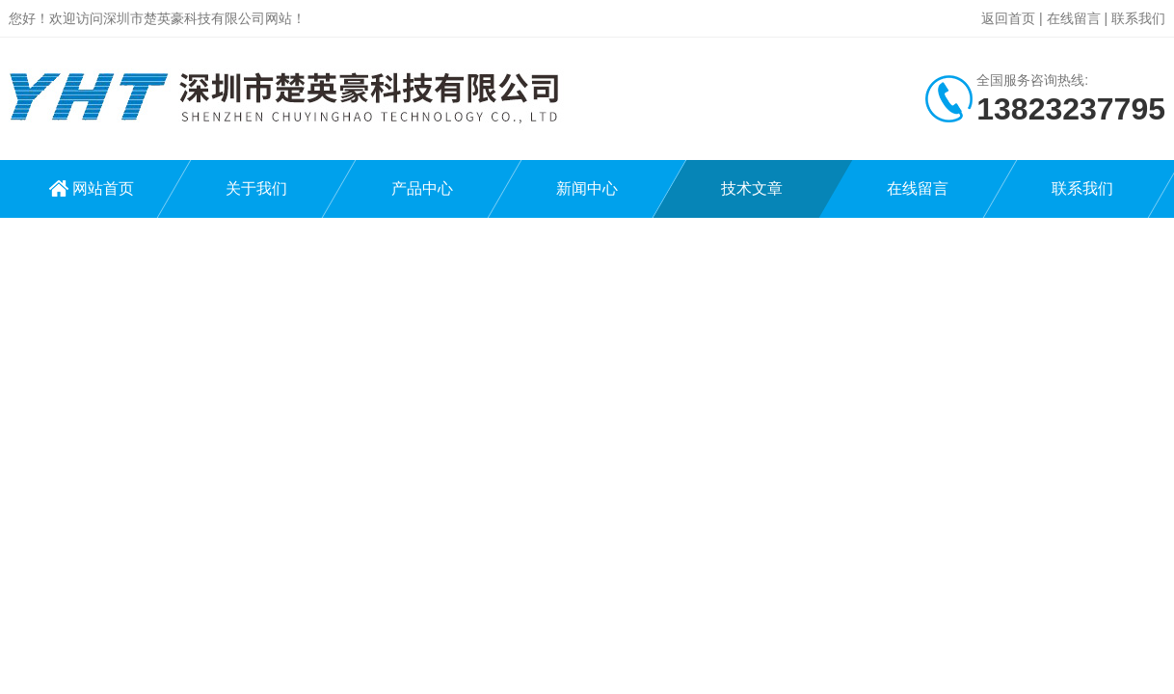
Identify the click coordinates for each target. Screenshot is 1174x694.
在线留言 (1074, 18)
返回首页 (1008, 18)
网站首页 (103, 188)
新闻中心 (587, 188)
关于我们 (256, 188)
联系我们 (1138, 18)
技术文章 (752, 188)
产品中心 (422, 188)
